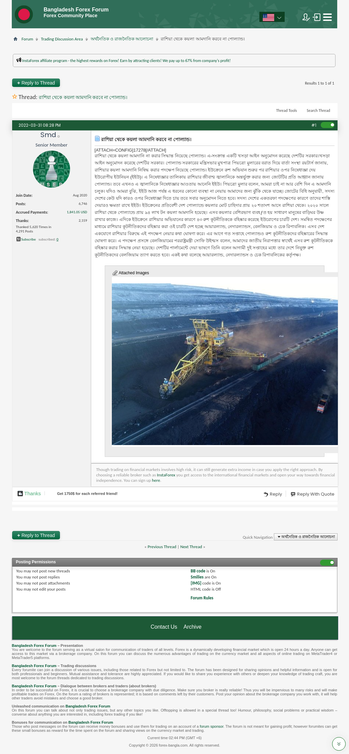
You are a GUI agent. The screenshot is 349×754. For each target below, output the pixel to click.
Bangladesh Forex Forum (34, 645)
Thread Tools (286, 110)
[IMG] (196, 583)
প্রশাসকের (153, 70)
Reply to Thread (36, 83)
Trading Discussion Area (62, 38)
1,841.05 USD (77, 212)
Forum (27, 38)
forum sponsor (211, 726)
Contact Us (164, 627)
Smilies (197, 576)
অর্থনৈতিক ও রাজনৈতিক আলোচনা (122, 38)
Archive (192, 627)
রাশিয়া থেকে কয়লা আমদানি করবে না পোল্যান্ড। (83, 97)
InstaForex (166, 474)
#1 (313, 125)
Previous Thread (162, 546)
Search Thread (318, 110)
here (156, 480)
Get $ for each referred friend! (87, 494)
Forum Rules (202, 597)
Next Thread (191, 546)
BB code (198, 570)
